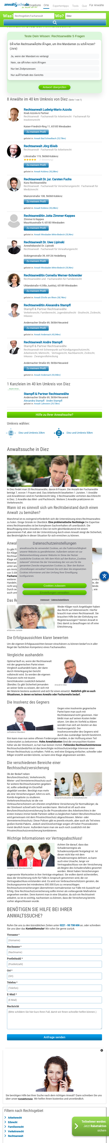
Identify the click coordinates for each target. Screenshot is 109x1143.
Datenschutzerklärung (60, 600)
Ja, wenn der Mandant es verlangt (30, 56)
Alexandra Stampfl (34, 400)
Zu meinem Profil (36, 131)
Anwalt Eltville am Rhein (50, 297)
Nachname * (14, 946)
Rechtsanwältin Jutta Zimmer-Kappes (49, 216)
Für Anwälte (96, 5)
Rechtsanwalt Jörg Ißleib (41, 146)
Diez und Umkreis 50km (80, 432)
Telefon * (12, 982)
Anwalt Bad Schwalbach (50, 138)
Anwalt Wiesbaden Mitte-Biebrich (53, 234)
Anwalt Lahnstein (47, 403)
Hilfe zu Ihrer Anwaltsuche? (54, 414)
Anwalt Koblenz (46, 171)
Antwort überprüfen (54, 87)
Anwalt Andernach (47, 334)
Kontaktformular (25, 1099)
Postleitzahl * (15, 958)
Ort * (9, 970)
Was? (8, 15)
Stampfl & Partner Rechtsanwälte (45, 309)
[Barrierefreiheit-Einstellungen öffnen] (104, 576)
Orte (48, 5)
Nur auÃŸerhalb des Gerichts (27, 75)
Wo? (59, 15)
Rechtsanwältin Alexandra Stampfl (47, 305)
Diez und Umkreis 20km (32, 432)
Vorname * (13, 934)
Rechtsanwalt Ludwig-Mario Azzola (48, 109)
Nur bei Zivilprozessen (23, 68)
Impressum (44, 600)
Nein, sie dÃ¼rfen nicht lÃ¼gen (28, 62)
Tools (75, 5)
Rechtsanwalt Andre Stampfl (43, 342)
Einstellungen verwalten (54, 592)
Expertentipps (60, 5)
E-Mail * (12, 994)
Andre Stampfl (54, 400)
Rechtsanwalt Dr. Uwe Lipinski (44, 242)
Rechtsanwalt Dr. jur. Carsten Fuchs (47, 179)
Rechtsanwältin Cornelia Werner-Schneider (53, 275)
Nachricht (13, 1006)
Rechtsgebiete (34, 5)
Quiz (83, 5)
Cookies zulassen (54, 585)
